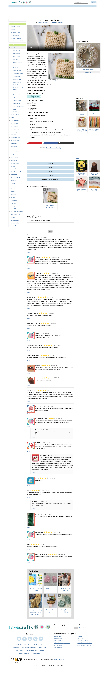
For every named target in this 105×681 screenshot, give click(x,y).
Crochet (13, 49)
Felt (12, 150)
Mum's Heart (50, 590)
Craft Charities (14, 127)
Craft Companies (15, 130)
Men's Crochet (16, 105)
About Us (19, 646)
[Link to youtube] (41, 640)
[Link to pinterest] (30, 640)
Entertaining (14, 147)
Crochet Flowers (17, 81)
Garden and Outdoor (16, 153)
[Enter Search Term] (81, 3)
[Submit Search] (93, 3)
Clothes (15, 66)
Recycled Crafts (15, 37)
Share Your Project (15, 28)
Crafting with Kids (15, 139)
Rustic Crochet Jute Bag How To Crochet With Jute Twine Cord (82, 132)
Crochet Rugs (16, 86)
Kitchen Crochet (17, 102)
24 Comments (61, 24)
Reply (28, 254)
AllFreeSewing (58, 648)
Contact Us (35, 646)
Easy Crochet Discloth (50, 612)
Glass (12, 156)
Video (50, 173)
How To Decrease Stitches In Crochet (81, 192)
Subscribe (13, 21)
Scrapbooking (14, 202)
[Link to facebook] (19, 640)
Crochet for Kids (17, 83)
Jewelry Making (15, 164)
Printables (13, 196)
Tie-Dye (13, 219)
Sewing (13, 207)
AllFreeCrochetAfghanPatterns (62, 644)
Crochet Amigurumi (18, 75)
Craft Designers (15, 133)
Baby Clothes (16, 58)
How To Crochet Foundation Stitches (94, 192)
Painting (13, 184)
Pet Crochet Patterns (18, 108)
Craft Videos (14, 136)
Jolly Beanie (94, 114)
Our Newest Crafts (15, 34)
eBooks (13, 31)
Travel (50, 169)
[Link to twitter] (24, 640)
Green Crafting (14, 159)
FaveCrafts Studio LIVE (17, 42)
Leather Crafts (14, 170)
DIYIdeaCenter (58, 646)
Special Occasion (15, 210)
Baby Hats (15, 61)
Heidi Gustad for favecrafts (43, 24)
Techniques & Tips (15, 216)
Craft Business (14, 125)
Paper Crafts (14, 187)
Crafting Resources (16, 39)
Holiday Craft (14, 162)
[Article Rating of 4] (54, 24)
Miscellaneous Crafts (16, 173)
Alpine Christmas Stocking (53, 149)
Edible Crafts (14, 145)
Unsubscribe (36, 655)
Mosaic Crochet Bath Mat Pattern (94, 132)
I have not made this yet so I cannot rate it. (39, 222)
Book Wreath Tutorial (88, 70)
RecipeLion (80, 640)
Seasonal (13, 204)
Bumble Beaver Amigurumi (81, 175)
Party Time (13, 190)
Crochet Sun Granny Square (36, 591)
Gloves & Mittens (17, 96)
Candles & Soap (15, 113)
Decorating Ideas (15, 142)
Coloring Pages (15, 122)
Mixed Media (14, 176)
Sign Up (76, 629)
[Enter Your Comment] (50, 227)
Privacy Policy (18, 652)
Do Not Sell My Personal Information (24, 649)
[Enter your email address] (64, 629)
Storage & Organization (17, 213)
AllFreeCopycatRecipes (84, 642)
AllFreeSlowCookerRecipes (85, 644)
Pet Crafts (13, 193)
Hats (14, 99)
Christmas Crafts (15, 116)
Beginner (50, 177)
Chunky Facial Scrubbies (65, 612)
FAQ (42, 646)
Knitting (13, 167)
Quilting (13, 199)
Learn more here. (59, 660)
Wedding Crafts (15, 224)
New (78, 160)
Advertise (27, 646)
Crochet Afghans (17, 72)
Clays (12, 119)
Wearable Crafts (15, 221)
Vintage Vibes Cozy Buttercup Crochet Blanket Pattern (36, 614)
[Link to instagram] (35, 640)
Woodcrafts (14, 227)
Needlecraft (14, 182)
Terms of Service (24, 655)
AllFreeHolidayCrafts (59, 642)
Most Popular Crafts (16, 179)
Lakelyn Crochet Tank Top (65, 591)
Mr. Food (80, 638)
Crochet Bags (16, 78)
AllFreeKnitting (58, 640)
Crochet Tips (16, 93)
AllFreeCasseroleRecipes (84, 646)
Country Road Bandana (94, 175)
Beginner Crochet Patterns (50, 181)
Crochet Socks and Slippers (18, 90)
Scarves (15, 110)
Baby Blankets (16, 52)
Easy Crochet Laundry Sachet (50, 208)
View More (88, 74)
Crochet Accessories (18, 69)
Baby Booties (16, 55)
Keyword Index (42, 649)
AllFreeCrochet (58, 638)
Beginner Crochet (17, 63)
